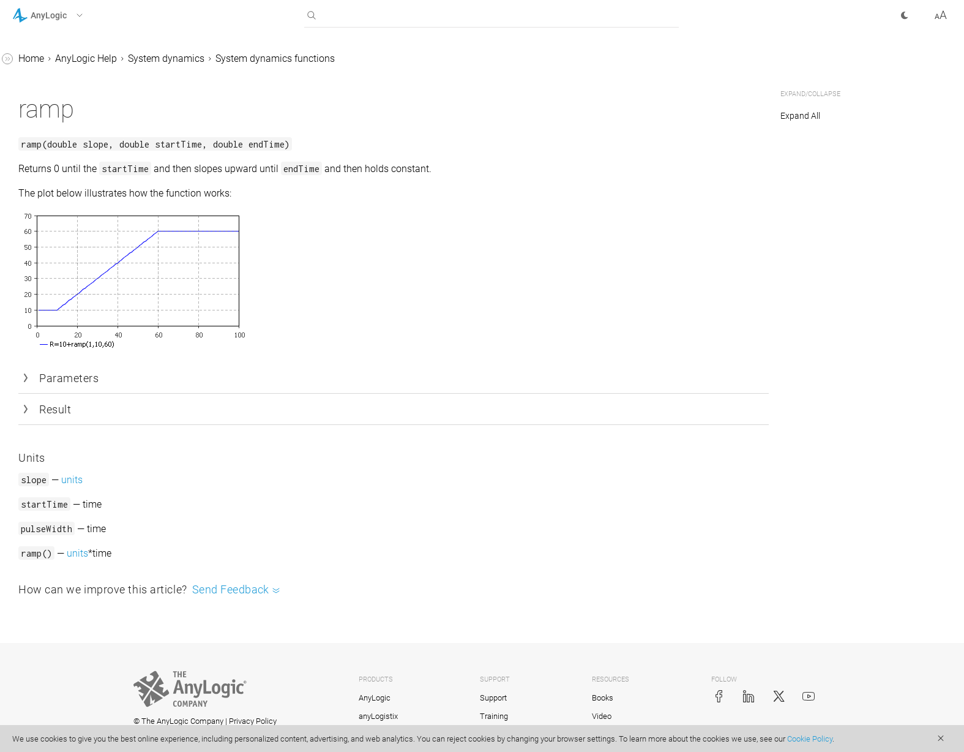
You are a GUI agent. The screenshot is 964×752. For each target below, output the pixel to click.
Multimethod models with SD (96, 337)
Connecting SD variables (86, 383)
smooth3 (64, 181)
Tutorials (31, 639)
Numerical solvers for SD (87, 430)
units (255, 480)
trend (56, 228)
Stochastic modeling (67, 593)
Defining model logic (67, 453)
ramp (56, 135)
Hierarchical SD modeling (88, 407)
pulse (57, 88)
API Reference (42, 709)
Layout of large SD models (90, 360)
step (54, 205)
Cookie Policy (809, 738)
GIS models (47, 477)
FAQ (32, 616)
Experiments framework (74, 570)
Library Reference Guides (65, 663)
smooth (61, 158)
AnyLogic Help (270, 58)
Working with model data (77, 546)
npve (55, 65)
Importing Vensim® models (93, 314)
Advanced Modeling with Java (77, 686)
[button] (63, 15)
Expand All (800, 116)
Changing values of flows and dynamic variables (88, 282)
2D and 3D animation (68, 500)
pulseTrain (68, 112)
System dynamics (350, 58)
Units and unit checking (85, 251)
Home (215, 58)
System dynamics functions (458, 58)
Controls (41, 523)
